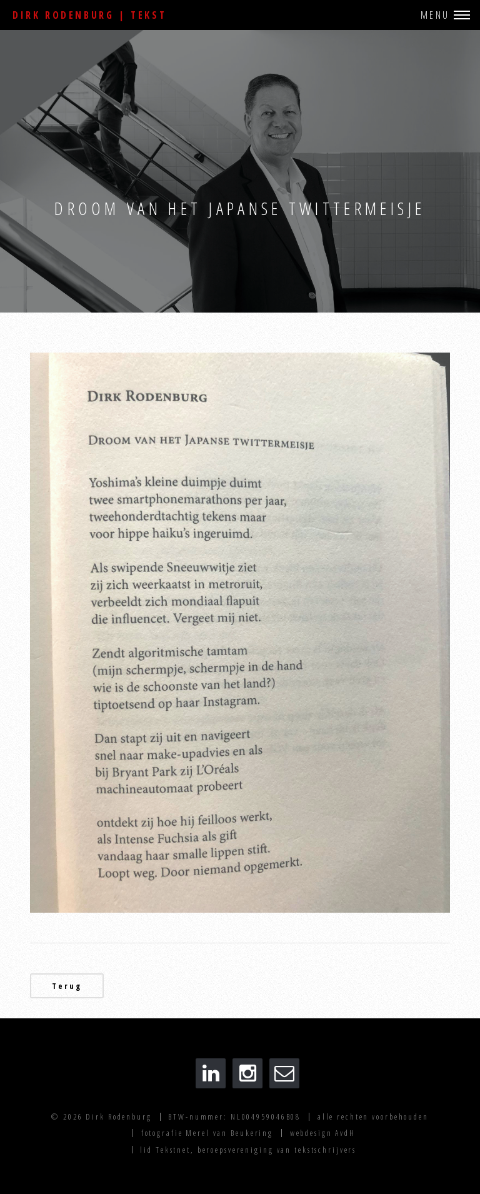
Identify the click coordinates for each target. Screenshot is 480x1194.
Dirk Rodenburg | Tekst (89, 15)
